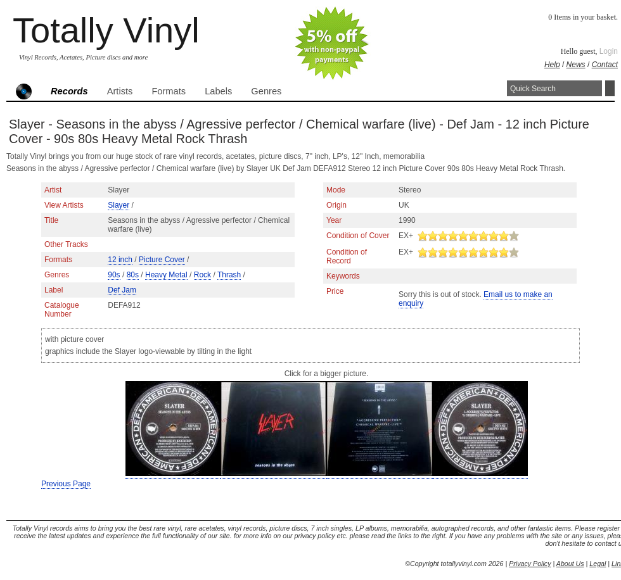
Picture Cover (162, 259)
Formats (168, 91)
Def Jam (122, 290)
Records (69, 91)
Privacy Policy (530, 563)
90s (114, 274)
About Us (570, 563)
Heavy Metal (166, 274)
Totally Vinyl (106, 30)
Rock (202, 274)
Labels (218, 91)
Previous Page (66, 483)
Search (610, 88)
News (576, 64)
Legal (597, 563)
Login (608, 51)
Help (552, 64)
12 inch (120, 259)
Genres (266, 91)
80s (133, 274)
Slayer (118, 205)
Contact (605, 64)
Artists (120, 91)
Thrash (229, 274)
